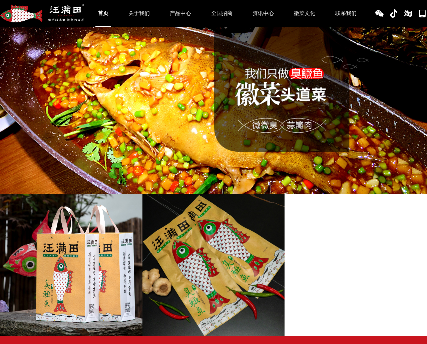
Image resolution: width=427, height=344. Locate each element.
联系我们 (346, 13)
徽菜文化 (304, 13)
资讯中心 (263, 13)
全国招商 (222, 13)
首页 (103, 13)
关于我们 (139, 13)
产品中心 (180, 13)
